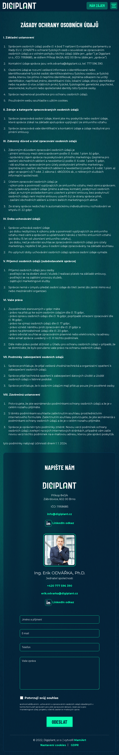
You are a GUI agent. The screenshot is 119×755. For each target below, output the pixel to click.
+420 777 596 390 (59, 585)
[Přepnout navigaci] (113, 5)
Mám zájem (97, 5)
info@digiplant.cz (59, 514)
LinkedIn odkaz (59, 523)
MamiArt (80, 740)
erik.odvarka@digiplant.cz (59, 593)
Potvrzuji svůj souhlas (41, 698)
